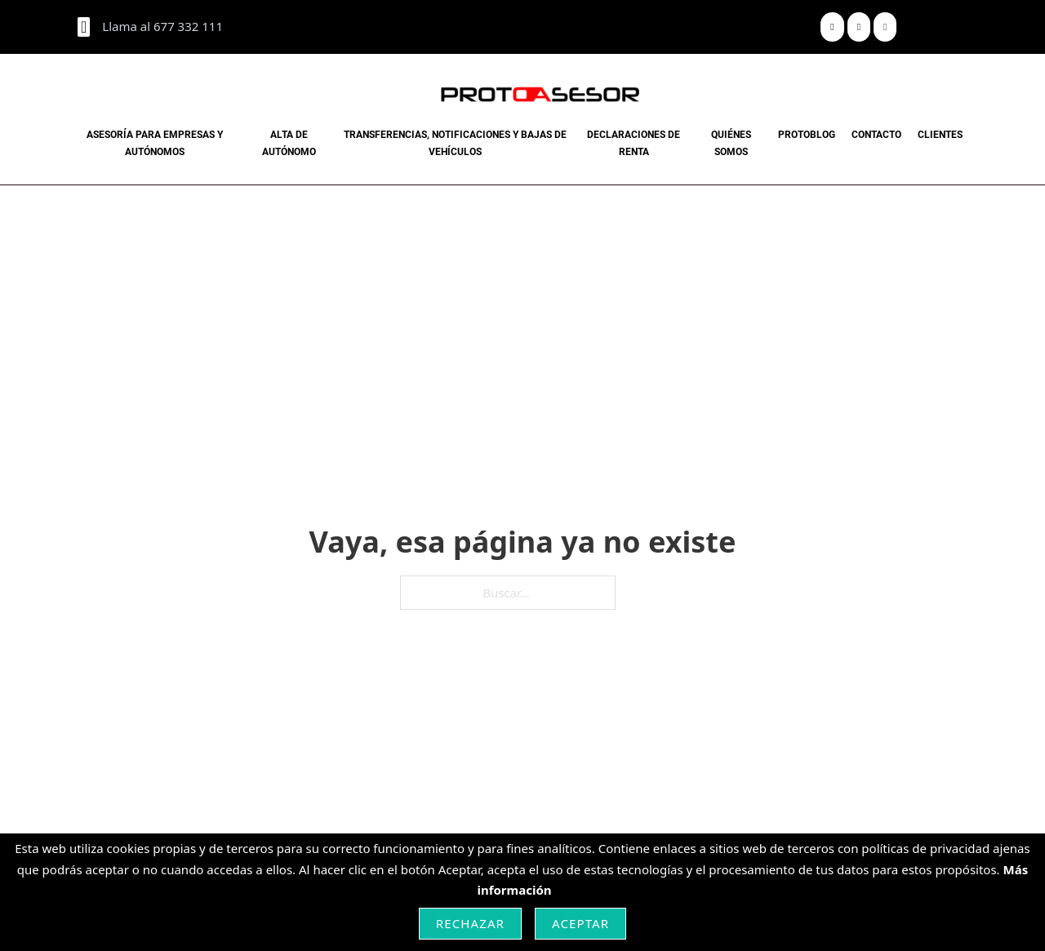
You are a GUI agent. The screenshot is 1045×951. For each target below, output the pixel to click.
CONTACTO (876, 134)
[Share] (831, 27)
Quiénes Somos (731, 143)
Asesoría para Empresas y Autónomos (155, 143)
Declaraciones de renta (633, 143)
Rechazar (470, 923)
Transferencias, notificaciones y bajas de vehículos (455, 143)
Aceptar (580, 923)
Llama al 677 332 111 (162, 26)
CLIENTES (940, 134)
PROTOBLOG (806, 134)
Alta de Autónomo (289, 143)
